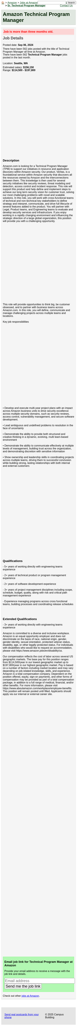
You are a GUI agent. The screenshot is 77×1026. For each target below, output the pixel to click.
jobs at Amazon (30, 995)
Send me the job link (23, 986)
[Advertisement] (38, 117)
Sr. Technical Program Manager (27, 5)
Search (71, 2)
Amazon (12, 2)
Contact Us (66, 5)
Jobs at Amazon (29, 2)
